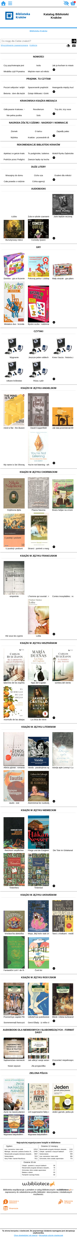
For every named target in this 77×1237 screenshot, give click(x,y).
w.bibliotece (64, 1190)
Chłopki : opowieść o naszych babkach (51, 1151)
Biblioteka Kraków (38, 31)
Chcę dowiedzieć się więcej (25, 1235)
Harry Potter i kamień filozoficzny (15, 1158)
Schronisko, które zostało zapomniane (51, 1158)
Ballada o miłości (27, 1172)
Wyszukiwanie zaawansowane (14, 45)
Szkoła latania (9, 1156)
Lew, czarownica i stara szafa (14, 1149)
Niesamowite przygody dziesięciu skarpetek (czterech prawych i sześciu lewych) (30, 1154)
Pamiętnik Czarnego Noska (30, 1175)
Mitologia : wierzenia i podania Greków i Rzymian (20, 1151)
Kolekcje (33, 45)
